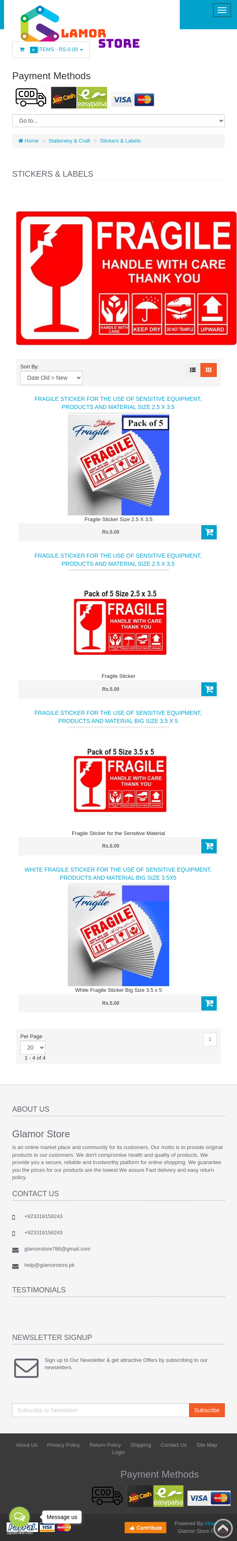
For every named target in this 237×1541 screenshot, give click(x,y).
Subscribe (207, 1410)
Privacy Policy (63, 1445)
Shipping (141, 1445)
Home (28, 141)
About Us (26, 1445)
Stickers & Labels (120, 141)
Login (118, 1452)
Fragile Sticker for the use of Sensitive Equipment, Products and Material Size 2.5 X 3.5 (118, 403)
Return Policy (105, 1445)
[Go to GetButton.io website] (19, 1532)
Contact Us (174, 1445)
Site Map (206, 1445)
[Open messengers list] (19, 1517)
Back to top (223, 1528)
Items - (51, 49)
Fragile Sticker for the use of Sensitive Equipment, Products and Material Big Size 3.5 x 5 (118, 717)
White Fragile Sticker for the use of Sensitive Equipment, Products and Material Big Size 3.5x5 (117, 873)
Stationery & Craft (69, 141)
